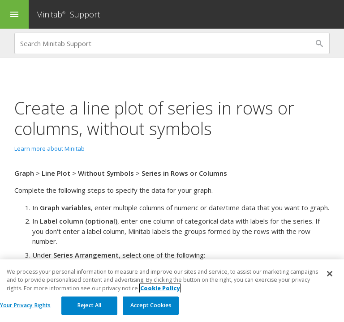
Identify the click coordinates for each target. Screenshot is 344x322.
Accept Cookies (151, 305)
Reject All (89, 305)
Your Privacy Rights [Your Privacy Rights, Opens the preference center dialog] (25, 305)
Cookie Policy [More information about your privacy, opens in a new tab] (160, 288)
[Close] (330, 274)
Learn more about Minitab (49, 148)
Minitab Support (68, 14)
